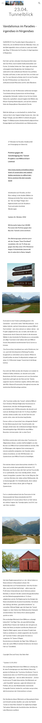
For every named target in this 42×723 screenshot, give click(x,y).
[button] (2, 3)
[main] (21, 12)
